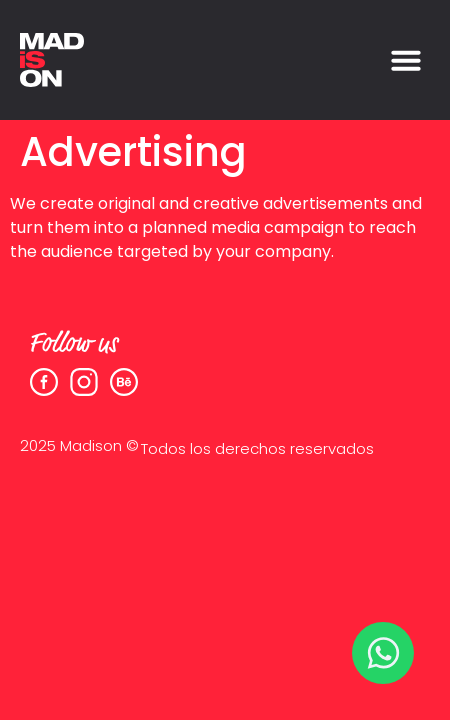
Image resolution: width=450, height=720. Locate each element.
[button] (406, 60)
